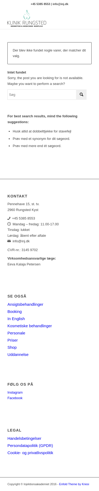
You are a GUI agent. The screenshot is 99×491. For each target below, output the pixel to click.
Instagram (15, 392)
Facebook (14, 398)
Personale (16, 333)
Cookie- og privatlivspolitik (30, 452)
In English (16, 318)
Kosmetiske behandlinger (29, 326)
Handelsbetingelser (24, 438)
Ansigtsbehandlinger (25, 304)
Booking (14, 311)
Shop (12, 347)
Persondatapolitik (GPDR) (30, 445)
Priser (12, 340)
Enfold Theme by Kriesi (74, 484)
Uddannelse (18, 354)
